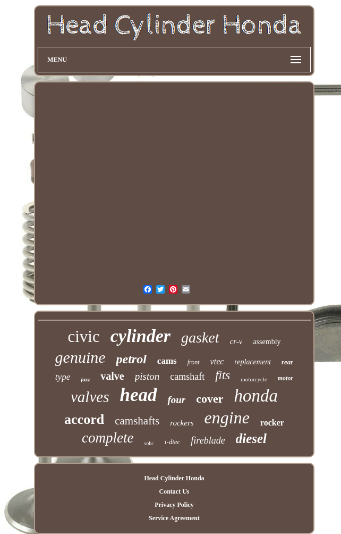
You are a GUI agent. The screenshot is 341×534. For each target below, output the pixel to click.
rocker (272, 422)
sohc (149, 443)
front (193, 362)
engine (227, 417)
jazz (85, 379)
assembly (266, 342)
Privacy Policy (174, 504)
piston (147, 376)
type (62, 377)
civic (83, 336)
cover (209, 398)
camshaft (187, 376)
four (176, 399)
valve (112, 376)
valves (90, 396)
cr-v (236, 341)
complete (107, 438)
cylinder (140, 336)
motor (285, 378)
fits (222, 375)
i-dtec (173, 442)
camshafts (137, 420)
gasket (200, 337)
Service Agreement (174, 518)
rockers (181, 423)
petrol (131, 359)
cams (167, 361)
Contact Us (174, 491)
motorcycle (254, 379)
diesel (251, 438)
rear (287, 362)
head (138, 395)
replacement (252, 362)
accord (84, 419)
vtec (217, 361)
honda (256, 395)
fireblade (208, 440)
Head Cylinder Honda (174, 478)
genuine (80, 357)
